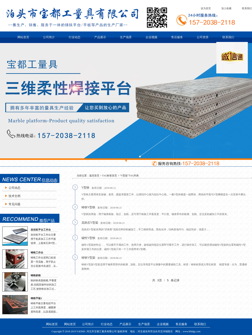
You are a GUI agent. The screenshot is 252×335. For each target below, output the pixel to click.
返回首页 (94, 175)
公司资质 (203, 37)
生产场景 (126, 37)
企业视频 (151, 37)
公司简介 (49, 37)
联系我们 (247, 8)
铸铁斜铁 (36, 275)
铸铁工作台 (37, 252)
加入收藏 (226, 8)
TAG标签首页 (109, 175)
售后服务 (177, 37)
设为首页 (206, 8)
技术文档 (14, 196)
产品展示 (100, 37)
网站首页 (23, 37)
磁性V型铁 (88, 238)
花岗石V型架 (89, 222)
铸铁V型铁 (88, 207)
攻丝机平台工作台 (41, 229)
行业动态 (74, 37)
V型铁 (85, 187)
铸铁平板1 (36, 298)
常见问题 (14, 204)
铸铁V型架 (88, 257)
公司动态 (14, 187)
